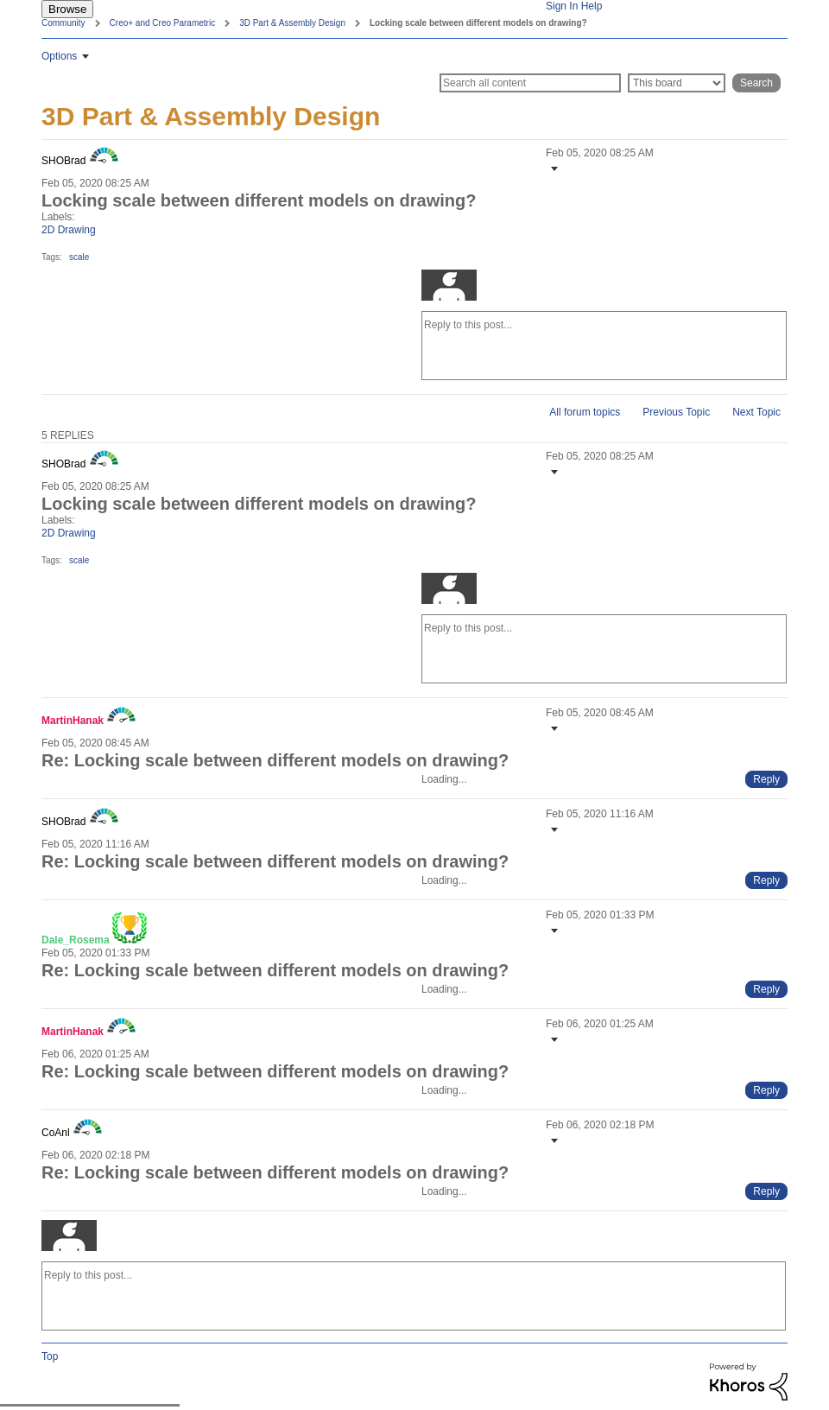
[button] (553, 168)
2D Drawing (68, 230)
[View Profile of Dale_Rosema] (75, 940)
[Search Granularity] (676, 82)
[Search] (530, 82)
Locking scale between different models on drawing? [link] (478, 23)
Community (63, 23)
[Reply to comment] (766, 779)
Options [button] (59, 56)
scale (79, 257)
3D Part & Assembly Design (292, 23)
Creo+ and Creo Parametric (163, 23)
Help (592, 6)
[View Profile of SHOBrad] (63, 161)
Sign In (562, 6)
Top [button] (49, 1356)
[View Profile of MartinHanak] (72, 721)
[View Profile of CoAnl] (55, 1133)
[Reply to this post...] (604, 345)
